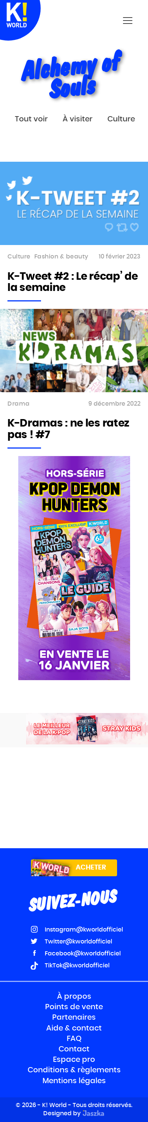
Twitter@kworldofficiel (78, 942)
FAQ (74, 1038)
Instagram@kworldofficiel (84, 930)
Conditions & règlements (74, 1070)
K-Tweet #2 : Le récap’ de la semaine (72, 283)
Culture (121, 119)
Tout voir (31, 119)
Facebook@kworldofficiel (83, 954)
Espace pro (74, 1059)
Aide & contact (74, 1028)
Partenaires (74, 1017)
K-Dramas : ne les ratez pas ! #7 (68, 429)
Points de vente (74, 1007)
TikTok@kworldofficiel (77, 965)
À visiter (77, 119)
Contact (74, 1049)
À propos (74, 996)
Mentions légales (74, 1081)
